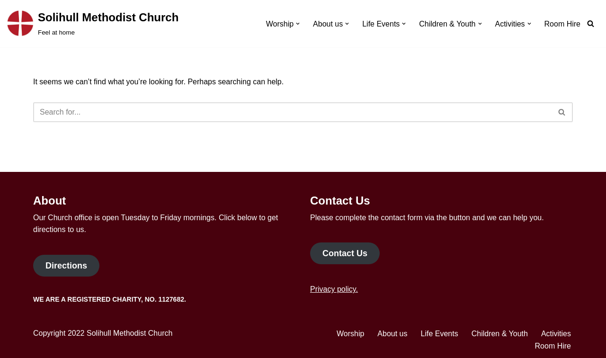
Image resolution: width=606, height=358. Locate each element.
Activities (556, 334)
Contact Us (344, 253)
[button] (298, 24)
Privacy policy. (334, 289)
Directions (66, 265)
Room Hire (562, 24)
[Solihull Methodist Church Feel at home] (92, 24)
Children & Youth (500, 334)
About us (392, 334)
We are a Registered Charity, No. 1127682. (109, 299)
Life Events (439, 334)
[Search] (590, 23)
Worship (350, 334)
